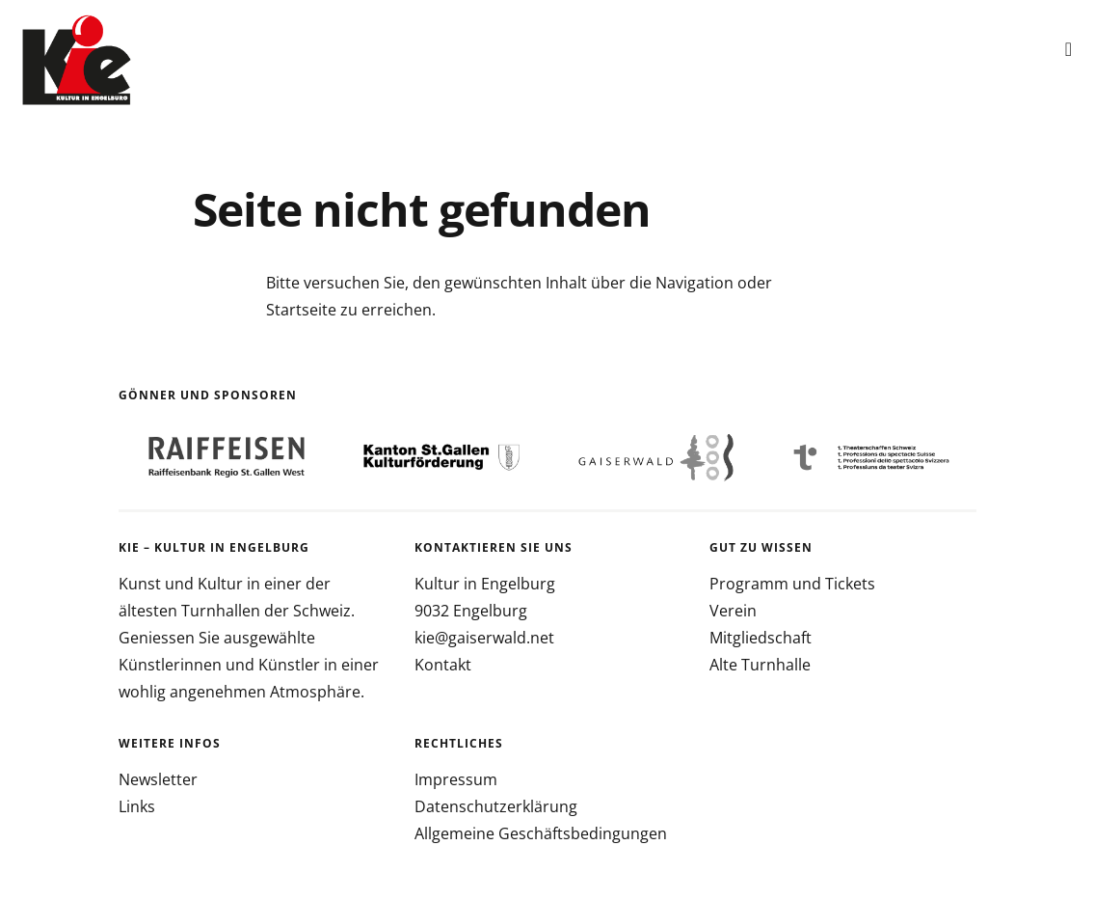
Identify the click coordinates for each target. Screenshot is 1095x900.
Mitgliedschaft (760, 637)
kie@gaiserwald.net (484, 637)
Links (137, 806)
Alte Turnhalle (760, 664)
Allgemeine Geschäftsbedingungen (540, 833)
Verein (733, 610)
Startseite (301, 309)
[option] (226, 457)
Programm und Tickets (792, 583)
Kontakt (442, 664)
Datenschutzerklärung (495, 806)
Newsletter (158, 779)
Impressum (455, 779)
